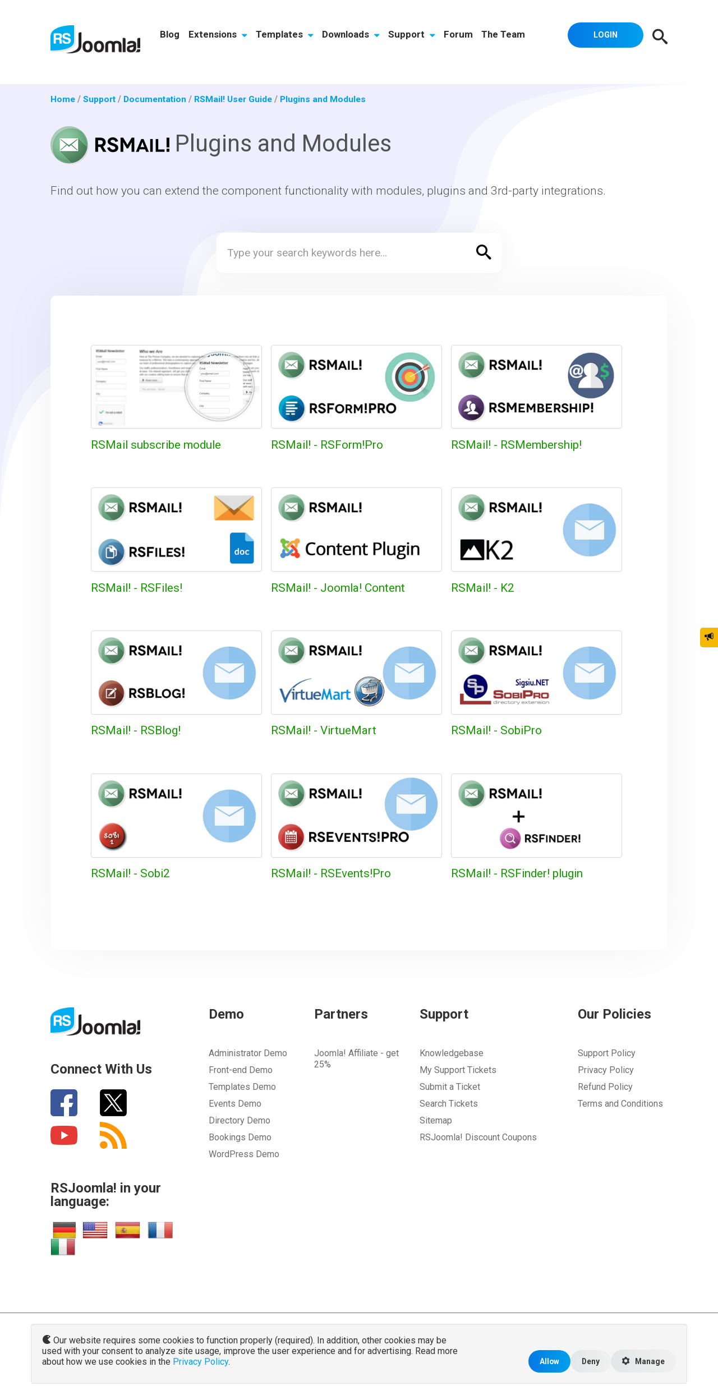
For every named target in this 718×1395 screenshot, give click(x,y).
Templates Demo (242, 1086)
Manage (642, 1361)
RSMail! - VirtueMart (326, 730)
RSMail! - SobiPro (498, 730)
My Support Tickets (458, 1070)
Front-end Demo (241, 1070)
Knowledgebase (452, 1053)
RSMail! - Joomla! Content (341, 588)
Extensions (218, 37)
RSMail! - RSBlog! (138, 730)
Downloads (352, 37)
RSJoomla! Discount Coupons (478, 1137)
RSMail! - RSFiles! (139, 588)
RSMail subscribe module (159, 445)
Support (413, 37)
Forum (460, 37)
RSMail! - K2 (484, 588)
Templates (286, 37)
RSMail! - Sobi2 (132, 873)
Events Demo (235, 1103)
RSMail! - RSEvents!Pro (333, 873)
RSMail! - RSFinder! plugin (520, 873)
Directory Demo (239, 1120)
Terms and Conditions (620, 1103)
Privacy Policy (606, 1070)
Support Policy (607, 1053)
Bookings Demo (240, 1137)
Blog (170, 37)
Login (603, 36)
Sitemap (436, 1120)
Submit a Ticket (450, 1086)
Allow (545, 1360)
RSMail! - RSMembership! (519, 445)
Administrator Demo (248, 1053)
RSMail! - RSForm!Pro (328, 445)
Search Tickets (449, 1103)
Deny (587, 1360)
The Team (506, 37)
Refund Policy (605, 1086)
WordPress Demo (244, 1154)
